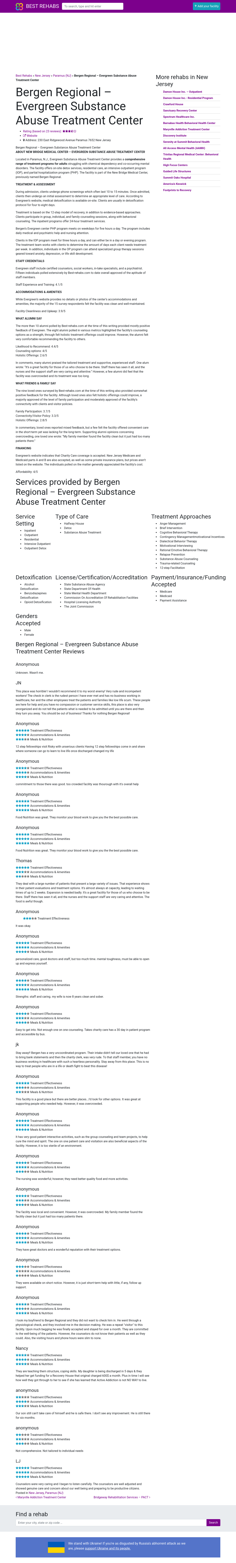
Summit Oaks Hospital (177, 177)
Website (30, 135)
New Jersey (42, 75)
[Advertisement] (118, 40)
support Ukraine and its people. (108, 1548)
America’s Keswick (174, 184)
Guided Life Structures (177, 171)
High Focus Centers (175, 165)
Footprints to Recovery (177, 190)
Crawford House (173, 104)
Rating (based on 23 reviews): (49, 131)
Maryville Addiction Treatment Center (41, 1497)
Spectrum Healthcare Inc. (179, 116)
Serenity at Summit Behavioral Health (186, 142)
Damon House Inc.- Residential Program (188, 98)
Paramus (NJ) (62, 75)
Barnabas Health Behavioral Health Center (189, 123)
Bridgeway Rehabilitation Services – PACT (122, 1497)
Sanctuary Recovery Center (180, 110)
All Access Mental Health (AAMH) (184, 148)
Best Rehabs (42, 6)
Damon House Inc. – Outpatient (182, 91)
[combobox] (92, 6)
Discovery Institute (174, 135)
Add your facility (207, 6)
